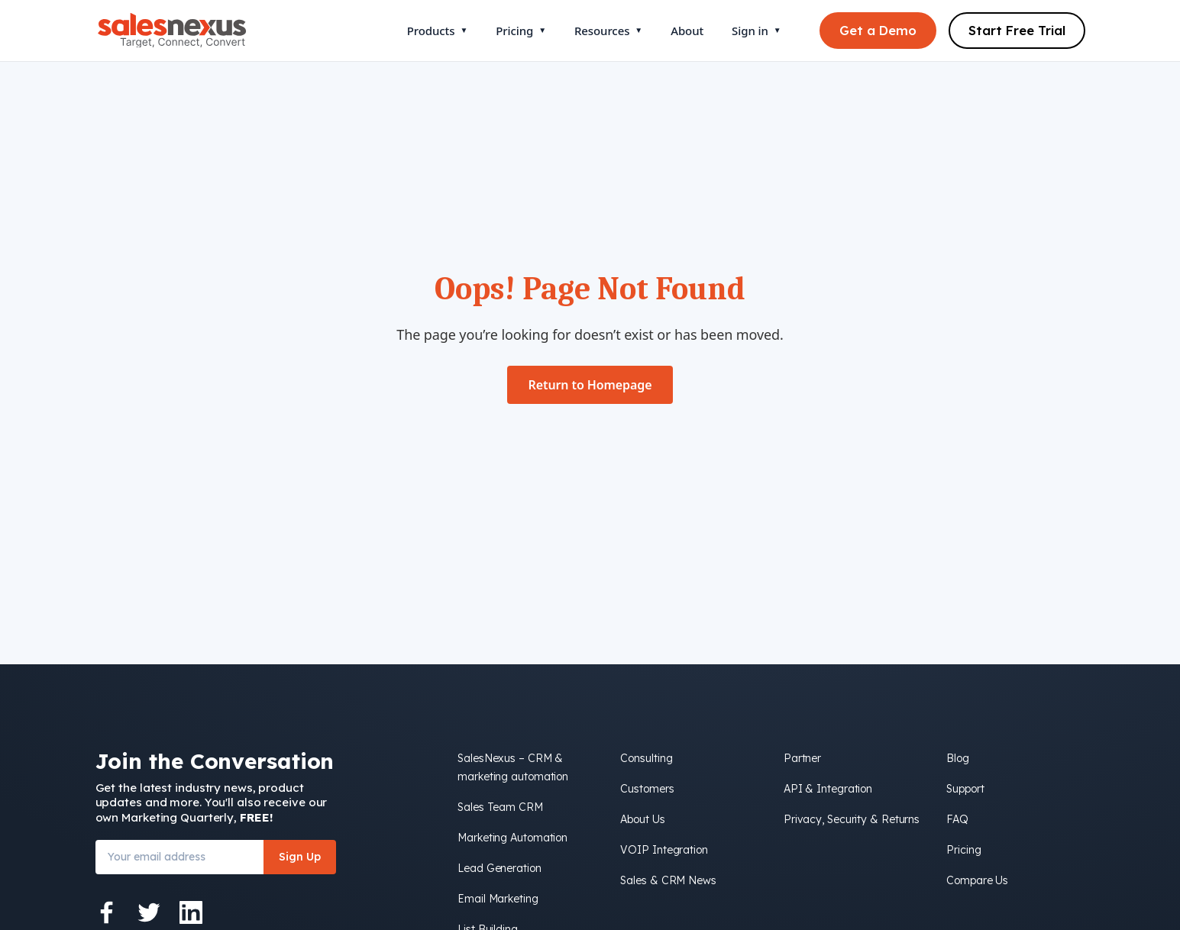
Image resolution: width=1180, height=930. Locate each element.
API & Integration (828, 789)
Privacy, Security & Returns (852, 819)
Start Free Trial (1016, 30)
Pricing (521, 30)
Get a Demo (878, 30)
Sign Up (300, 857)
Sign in (756, 30)
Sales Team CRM (500, 807)
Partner (802, 758)
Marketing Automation (512, 837)
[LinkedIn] (190, 912)
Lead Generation (499, 868)
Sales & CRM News (668, 880)
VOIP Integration (663, 850)
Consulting (646, 758)
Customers (647, 789)
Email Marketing (497, 899)
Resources (608, 30)
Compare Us (977, 880)
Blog (957, 758)
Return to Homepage (590, 384)
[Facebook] (106, 912)
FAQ (957, 819)
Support (965, 789)
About (687, 30)
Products (437, 30)
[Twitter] (148, 912)
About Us (642, 819)
